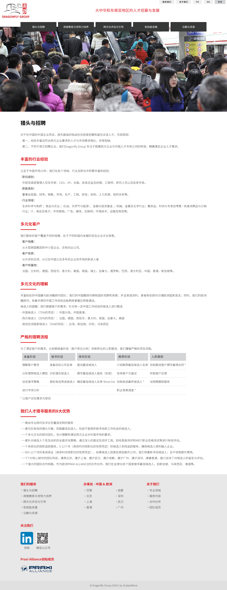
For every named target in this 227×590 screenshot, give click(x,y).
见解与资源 (30, 513)
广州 (120, 507)
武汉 (120, 501)
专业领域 (155, 490)
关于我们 (183, 2)
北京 (89, 496)
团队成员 (155, 507)
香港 (89, 507)
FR (197, 2)
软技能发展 (30, 507)
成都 (120, 490)
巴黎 (89, 490)
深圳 (120, 496)
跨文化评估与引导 (34, 501)
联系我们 (167, 2)
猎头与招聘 (30, 490)
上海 (89, 501)
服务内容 (155, 496)
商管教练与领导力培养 (37, 496)
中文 (220, 2)
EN (208, 2)
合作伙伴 (155, 501)
